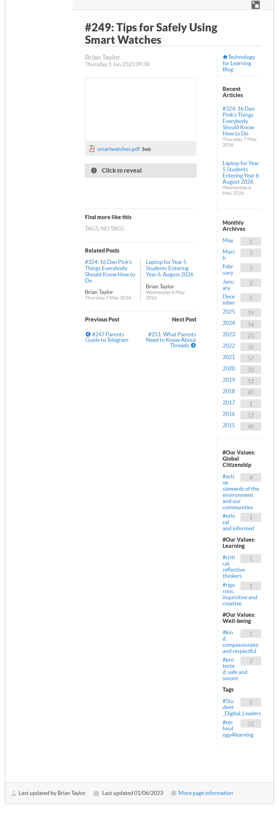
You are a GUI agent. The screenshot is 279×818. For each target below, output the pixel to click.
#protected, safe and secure (235, 668)
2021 (229, 357)
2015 (229, 425)
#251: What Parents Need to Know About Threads (171, 339)
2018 (229, 391)
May (228, 240)
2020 (229, 368)
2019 (229, 380)
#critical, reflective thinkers (234, 566)
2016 (229, 414)
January (228, 284)
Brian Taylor (99, 292)
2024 (229, 323)
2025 (229, 311)
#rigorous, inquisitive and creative (240, 594)
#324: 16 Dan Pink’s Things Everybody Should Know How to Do (110, 271)
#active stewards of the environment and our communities (241, 491)
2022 (229, 345)
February (228, 269)
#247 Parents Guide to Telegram (106, 337)
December (229, 299)
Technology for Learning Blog (239, 63)
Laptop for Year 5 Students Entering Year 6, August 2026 (169, 268)
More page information (206, 793)
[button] (255, 5)
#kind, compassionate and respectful (240, 641)
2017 (229, 402)
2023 (229, 334)
